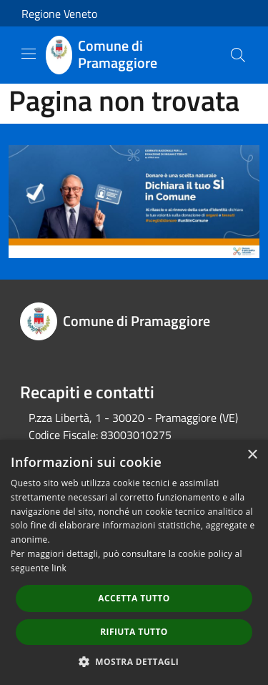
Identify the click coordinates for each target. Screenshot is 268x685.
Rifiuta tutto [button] (134, 632)
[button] (134, 661)
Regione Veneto (59, 13)
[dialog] (134, 562)
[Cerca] (238, 55)
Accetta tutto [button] (133, 598)
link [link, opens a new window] (58, 568)
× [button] (252, 455)
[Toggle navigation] (28, 53)
